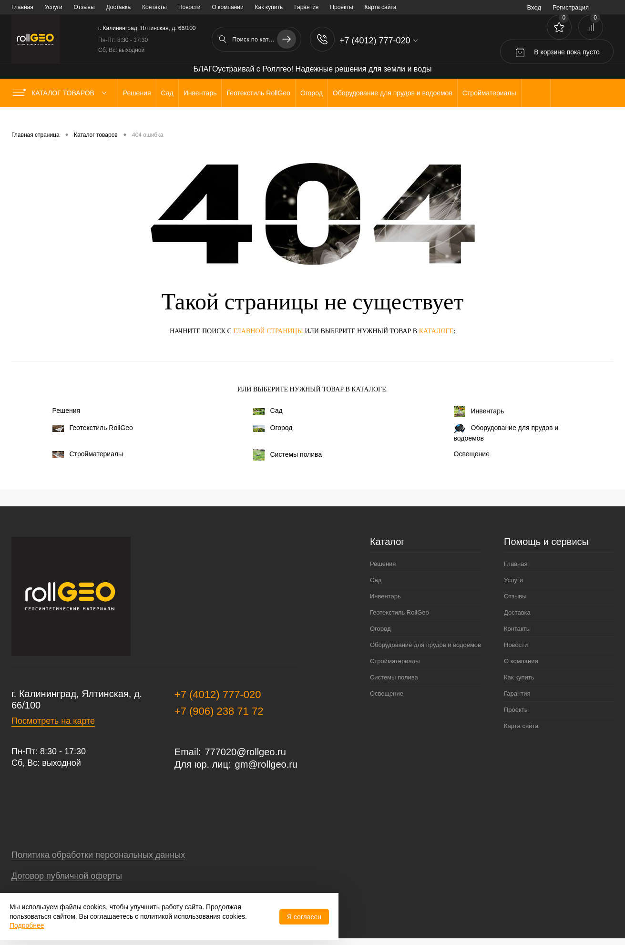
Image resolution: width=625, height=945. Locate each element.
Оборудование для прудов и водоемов (506, 433)
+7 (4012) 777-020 (217, 694)
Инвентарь (479, 411)
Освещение (472, 454)
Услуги (53, 7)
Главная (22, 7)
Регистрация (571, 7)
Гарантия (306, 7)
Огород (273, 427)
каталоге (436, 331)
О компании (227, 7)
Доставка (118, 7)
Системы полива (287, 455)
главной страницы (268, 331)
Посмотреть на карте (53, 721)
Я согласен (304, 917)
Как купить (269, 7)
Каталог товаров (61, 93)
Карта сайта (381, 7)
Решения (66, 410)
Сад (268, 410)
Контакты (154, 7)
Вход (534, 7)
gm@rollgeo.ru (266, 764)
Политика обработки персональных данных (98, 855)
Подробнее (27, 925)
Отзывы (84, 7)
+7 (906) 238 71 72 (219, 711)
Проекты (341, 7)
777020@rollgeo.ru (245, 752)
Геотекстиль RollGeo (92, 427)
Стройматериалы (87, 454)
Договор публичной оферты (66, 876)
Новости (189, 7)
